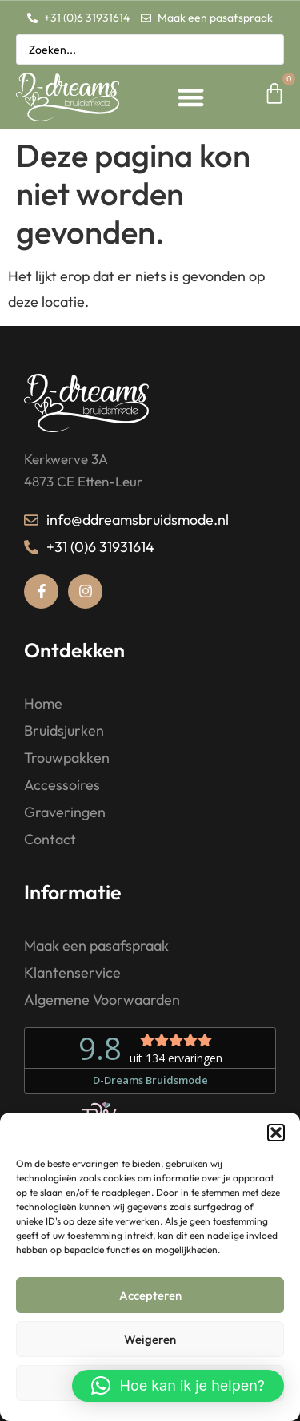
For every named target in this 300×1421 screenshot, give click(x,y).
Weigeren (150, 1339)
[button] (276, 1133)
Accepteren (150, 1295)
